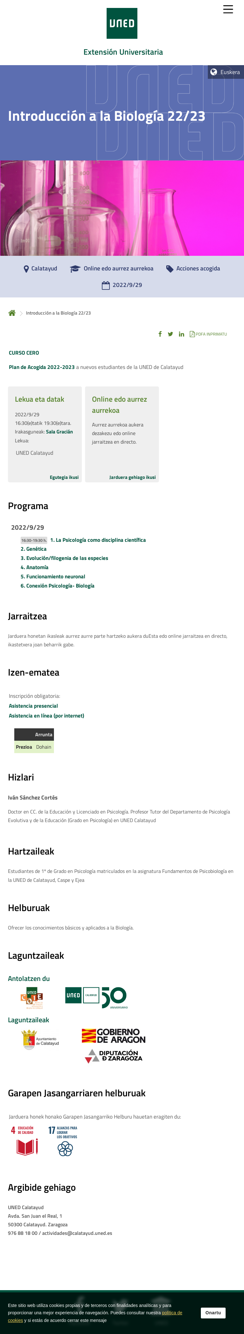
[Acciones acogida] (193, 270)
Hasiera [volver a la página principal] (12, 313)
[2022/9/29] (122, 287)
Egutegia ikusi (64, 477)
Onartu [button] (213, 1314)
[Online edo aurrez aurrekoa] (111, 270)
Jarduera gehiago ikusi (132, 477)
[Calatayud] (40, 270)
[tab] (122, 32)
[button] (160, 333)
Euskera (230, 72)
